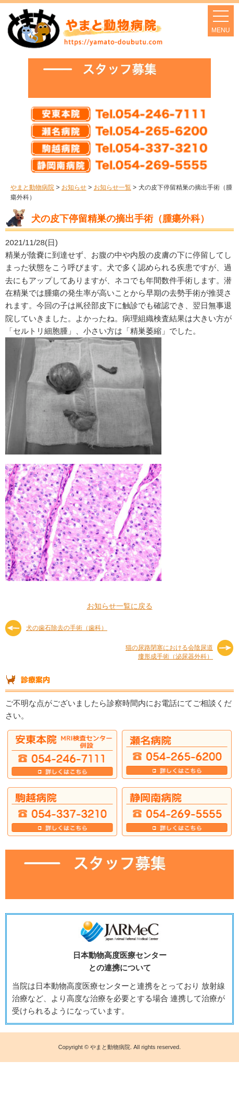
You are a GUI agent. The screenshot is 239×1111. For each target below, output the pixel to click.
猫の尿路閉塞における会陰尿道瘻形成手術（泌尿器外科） (169, 651)
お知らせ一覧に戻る (120, 606)
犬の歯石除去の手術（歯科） (66, 628)
